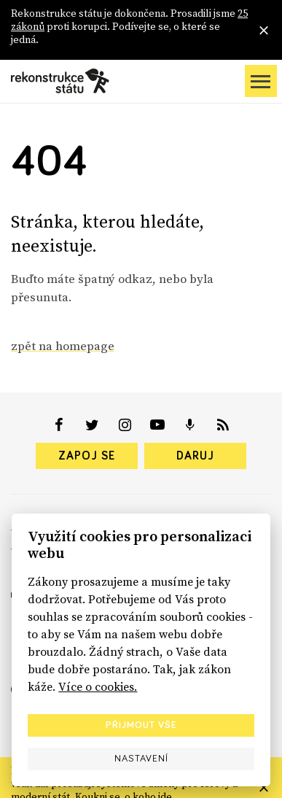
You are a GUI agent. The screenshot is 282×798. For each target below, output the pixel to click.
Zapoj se (86, 456)
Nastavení (141, 759)
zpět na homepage (62, 346)
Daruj (195, 456)
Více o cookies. (97, 686)
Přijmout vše (141, 725)
